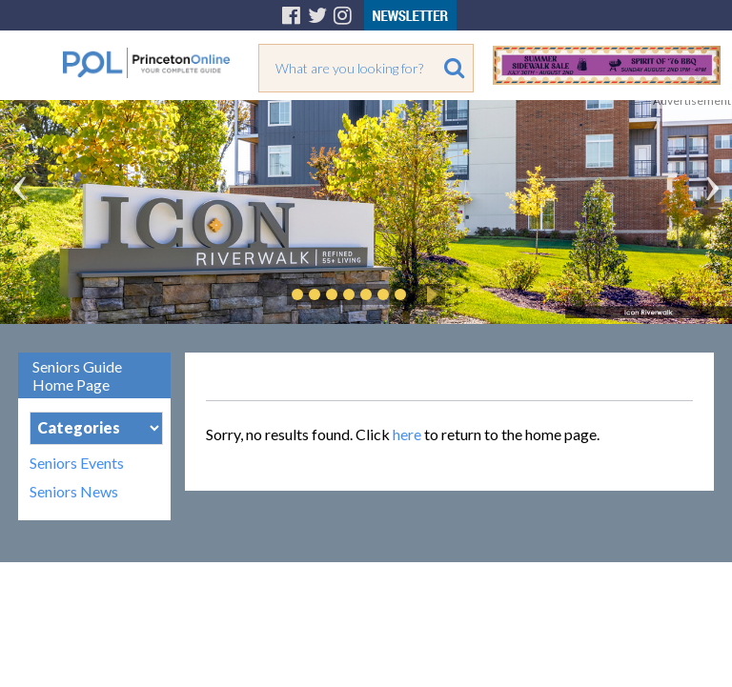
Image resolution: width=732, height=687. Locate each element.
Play (428, 294)
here (407, 434)
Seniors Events (77, 463)
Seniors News (74, 491)
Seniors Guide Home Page (77, 375)
